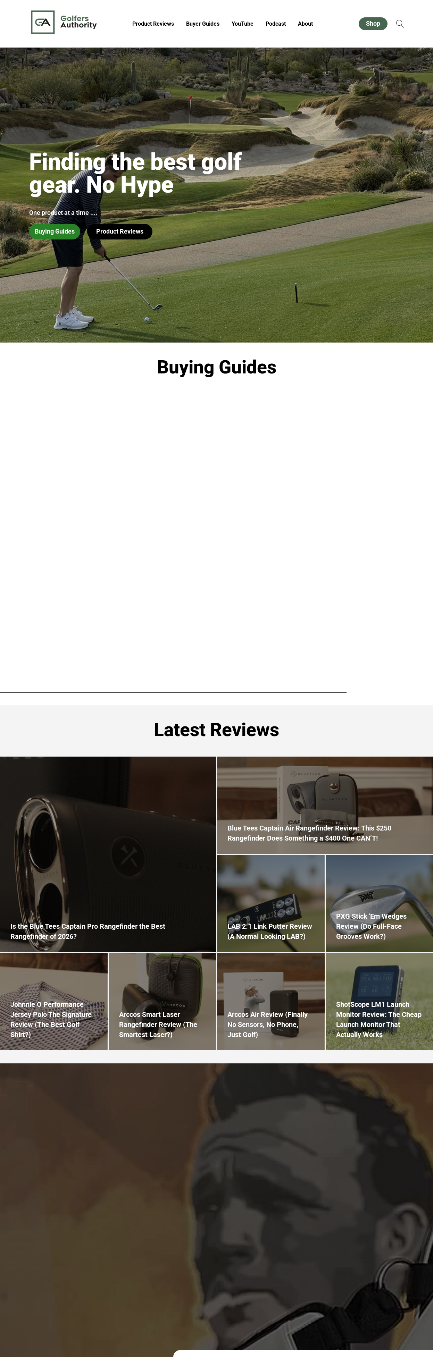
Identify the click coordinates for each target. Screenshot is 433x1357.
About (305, 23)
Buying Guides (55, 231)
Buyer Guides (202, 23)
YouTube (242, 23)
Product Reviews (153, 23)
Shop (373, 23)
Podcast (276, 23)
